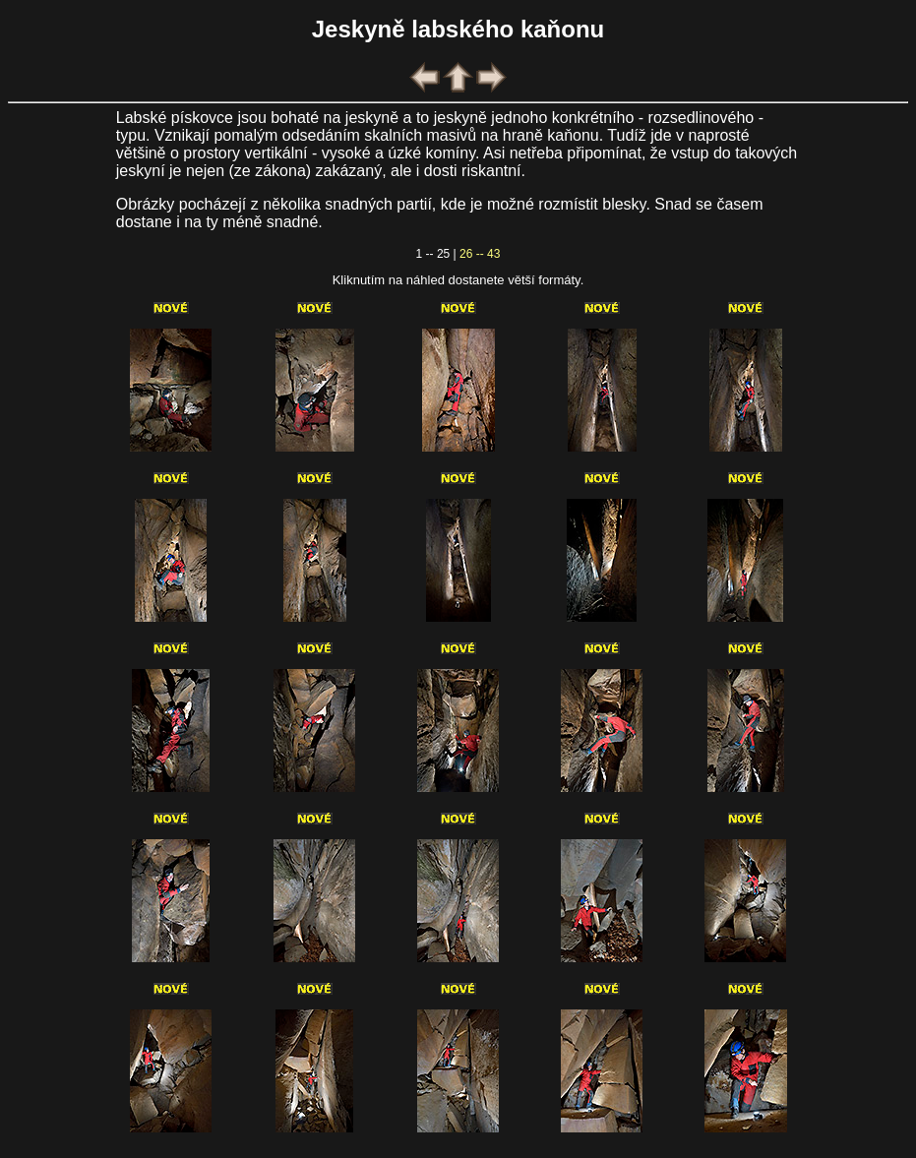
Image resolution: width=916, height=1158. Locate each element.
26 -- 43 (479, 254)
